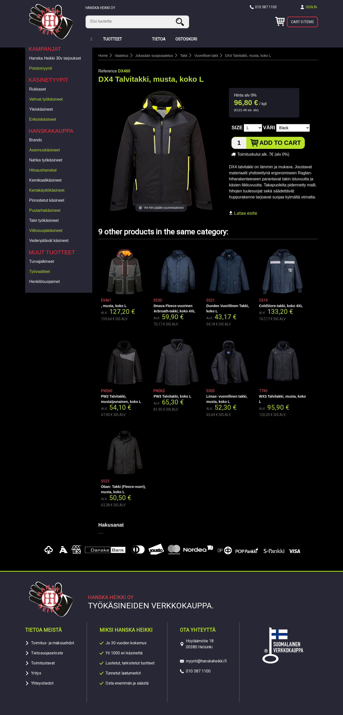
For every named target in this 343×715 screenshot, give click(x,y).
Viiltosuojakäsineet (45, 230)
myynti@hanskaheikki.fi (206, 661)
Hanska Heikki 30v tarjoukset (55, 58)
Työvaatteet (39, 271)
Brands (35, 140)
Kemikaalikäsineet (45, 180)
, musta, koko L (114, 306)
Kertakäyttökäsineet (47, 190)
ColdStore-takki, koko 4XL (281, 306)
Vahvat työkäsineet (46, 99)
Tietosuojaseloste (47, 653)
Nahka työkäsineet (45, 160)
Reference (107, 71)
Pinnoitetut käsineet (46, 200)
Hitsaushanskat (43, 170)
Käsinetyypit (48, 80)
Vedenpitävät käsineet (49, 240)
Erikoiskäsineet (42, 119)
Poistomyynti (40, 68)
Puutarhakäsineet (45, 210)
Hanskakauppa (51, 131)
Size (236, 127)
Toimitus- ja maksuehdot (52, 643)
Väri (269, 127)
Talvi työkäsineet (44, 220)
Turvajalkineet (41, 261)
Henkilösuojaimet (44, 281)
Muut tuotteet (52, 252)
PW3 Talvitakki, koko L (172, 396)
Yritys (36, 673)
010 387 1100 (266, 7)
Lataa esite (243, 213)
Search (180, 21)
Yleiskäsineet (41, 109)
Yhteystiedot (42, 683)
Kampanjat (45, 49)
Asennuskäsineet (44, 150)
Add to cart (280, 142)
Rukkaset (37, 89)
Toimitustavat (43, 663)
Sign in (311, 7)
